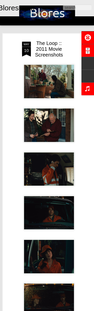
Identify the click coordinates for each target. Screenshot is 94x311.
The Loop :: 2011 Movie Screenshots (49, 49)
